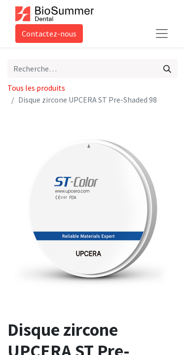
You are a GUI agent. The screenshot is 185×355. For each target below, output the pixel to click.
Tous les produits (36, 88)
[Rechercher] (167, 68)
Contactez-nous (49, 33)
